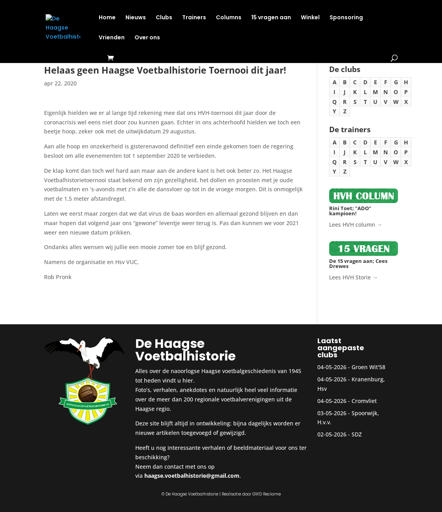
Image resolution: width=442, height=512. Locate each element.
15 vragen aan (271, 18)
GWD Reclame (266, 494)
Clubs (164, 18)
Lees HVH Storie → (353, 277)
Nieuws (135, 18)
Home (107, 18)
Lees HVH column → (355, 224)
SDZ (357, 434)
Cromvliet (364, 401)
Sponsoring (346, 18)
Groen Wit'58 (368, 367)
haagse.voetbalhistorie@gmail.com (191, 475)
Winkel (310, 18)
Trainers (194, 18)
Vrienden (112, 38)
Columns (228, 18)
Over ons (147, 38)
